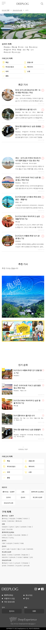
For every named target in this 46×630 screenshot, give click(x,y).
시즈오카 (10, 543)
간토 (3, 524)
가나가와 (10, 529)
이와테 (19, 519)
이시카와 (17, 535)
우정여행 (39, 132)
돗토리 (4, 555)
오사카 (13, 549)
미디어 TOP (5, 10)
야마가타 (11, 521)
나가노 (12, 538)
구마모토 (25, 563)
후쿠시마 (19, 521)
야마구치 (5, 557)
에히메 (26, 557)
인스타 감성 (16, 52)
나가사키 (17, 563)
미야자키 (11, 566)
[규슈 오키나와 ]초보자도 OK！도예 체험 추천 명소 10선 (27, 91)
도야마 (10, 535)
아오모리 (12, 519)
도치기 (12, 527)
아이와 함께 (33, 163)
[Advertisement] (23, 148)
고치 (31, 557)
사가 (11, 563)
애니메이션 (33, 47)
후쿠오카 (5, 563)
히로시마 (25, 555)
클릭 (32, 624)
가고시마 (19, 566)
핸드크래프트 (26, 95)
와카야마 (30, 549)
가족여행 (33, 132)
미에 (22, 543)
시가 (3, 549)
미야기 (26, 519)
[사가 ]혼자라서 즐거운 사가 (25, 109)
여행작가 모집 (9, 598)
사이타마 (23, 527)
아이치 (16, 543)
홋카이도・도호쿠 (8, 516)
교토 (8, 549)
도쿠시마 (12, 557)
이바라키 (5, 527)
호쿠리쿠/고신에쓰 (8, 532)
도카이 (4, 541)
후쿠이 (24, 535)
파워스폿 (8, 52)
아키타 (4, 521)
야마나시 (5, 538)
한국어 (11, 611)
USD (34, 611)
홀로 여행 (40, 112)
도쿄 (3, 529)
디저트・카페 (23, 47)
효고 (19, 549)
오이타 (4, 566)
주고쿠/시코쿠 (6, 552)
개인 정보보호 (9, 602)
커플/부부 (8, 50)
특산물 (15, 47)
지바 (29, 527)
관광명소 (8, 47)
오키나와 (26, 566)
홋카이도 (5, 519)
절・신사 (31, 50)
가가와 (19, 557)
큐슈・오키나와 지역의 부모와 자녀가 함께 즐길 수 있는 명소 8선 (28, 159)
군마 (17, 527)
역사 (34, 112)
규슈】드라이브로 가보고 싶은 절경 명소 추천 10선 (28, 178)
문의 (27, 598)
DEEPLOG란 (8, 595)
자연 (14, 50)
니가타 (4, 535)
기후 (3, 543)
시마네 (10, 555)
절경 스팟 (25, 183)
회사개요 (29, 595)
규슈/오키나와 (17, 10)
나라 (23, 549)
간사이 (4, 546)
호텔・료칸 (22, 50)
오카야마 (17, 555)
